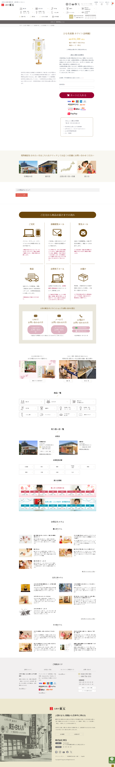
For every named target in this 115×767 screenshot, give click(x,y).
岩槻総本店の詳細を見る (45, 454)
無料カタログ (87, 414)
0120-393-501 (46, 447)
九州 (72, 472)
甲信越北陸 (72, 466)
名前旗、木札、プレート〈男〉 (41, 12)
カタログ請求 (44, 16)
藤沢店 (47, 169)
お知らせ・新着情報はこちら (58, 22)
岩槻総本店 (28, 169)
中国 (42, 472)
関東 (57, 466)
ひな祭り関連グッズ (28, 25)
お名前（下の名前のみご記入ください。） (71, 77)
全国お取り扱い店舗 (67, 169)
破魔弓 (70, 8)
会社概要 (62, 734)
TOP (20, 25)
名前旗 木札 (36, 25)
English (82, 756)
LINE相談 (56, 16)
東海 (88, 466)
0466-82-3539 (86, 447)
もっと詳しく (22, 688)
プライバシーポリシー (59, 756)
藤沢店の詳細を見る (84, 449)
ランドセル (71, 12)
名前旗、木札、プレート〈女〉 (26, 12)
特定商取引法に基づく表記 (72, 756)
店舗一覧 (23, 16)
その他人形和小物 (87, 12)
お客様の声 (76, 734)
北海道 (26, 466)
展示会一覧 (86, 380)
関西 (26, 472)
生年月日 (62, 84)
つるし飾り (56, 12)
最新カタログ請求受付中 (37, 380)
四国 (57, 472)
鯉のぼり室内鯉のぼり (88, 8)
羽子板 (55, 8)
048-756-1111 (46, 449)
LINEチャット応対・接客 (45, 451)
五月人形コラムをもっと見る (88, 618)
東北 (42, 466)
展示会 (33, 16)
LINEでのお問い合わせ (35, 330)
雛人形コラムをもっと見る (88, 571)
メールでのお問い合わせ (59, 330)
